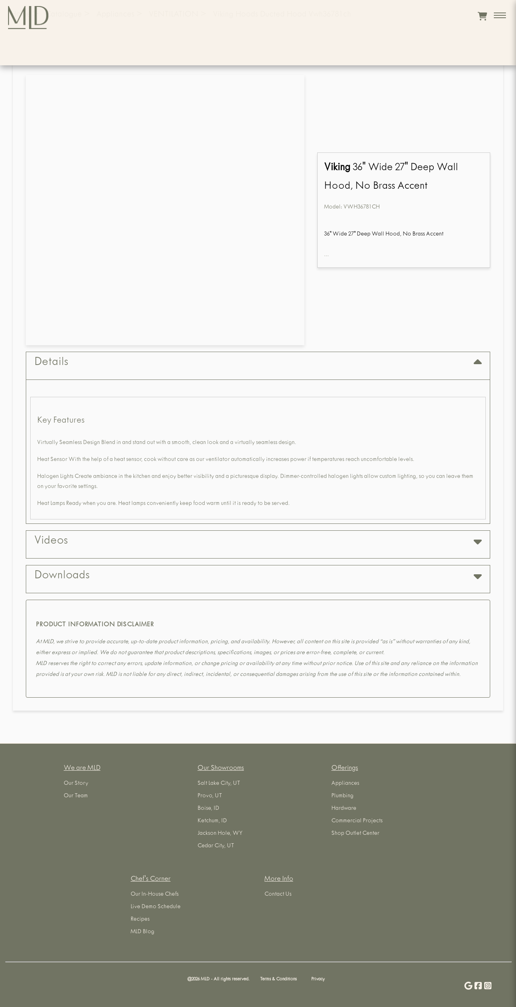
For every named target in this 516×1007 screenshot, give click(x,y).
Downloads (258, 576)
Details (258, 362)
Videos (258, 541)
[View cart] (482, 16)
